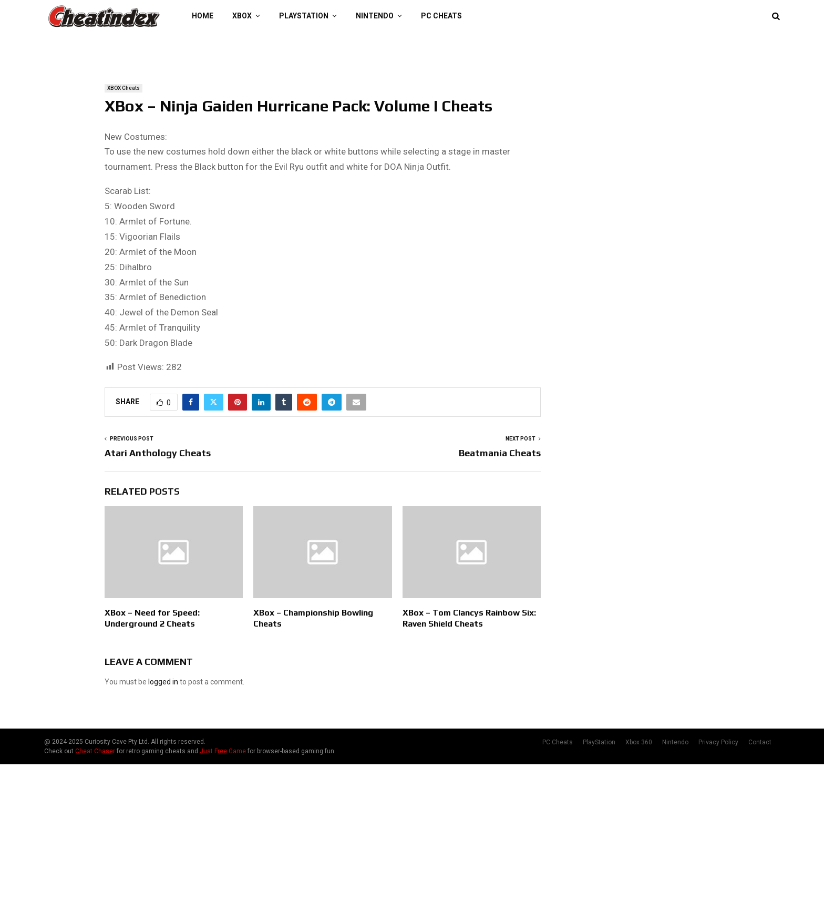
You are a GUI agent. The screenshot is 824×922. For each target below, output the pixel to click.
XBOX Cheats (123, 88)
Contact (759, 742)
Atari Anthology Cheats (158, 452)
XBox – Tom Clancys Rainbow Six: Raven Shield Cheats (469, 618)
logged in (163, 682)
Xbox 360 (638, 742)
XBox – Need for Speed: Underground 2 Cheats (152, 618)
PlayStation (303, 16)
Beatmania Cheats (500, 452)
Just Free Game (223, 751)
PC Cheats (441, 16)
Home (202, 16)
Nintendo (375, 16)
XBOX (242, 16)
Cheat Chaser (95, 751)
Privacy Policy (718, 742)
